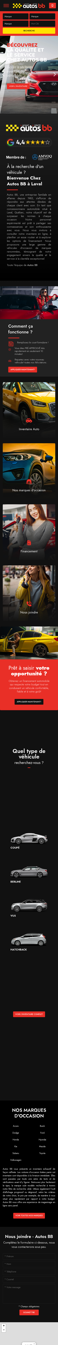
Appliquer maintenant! (22, 369)
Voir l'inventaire (18, 86)
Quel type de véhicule (29, 756)
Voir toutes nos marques (29, 1215)
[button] (4, 1326)
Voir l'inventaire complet (29, 1014)
